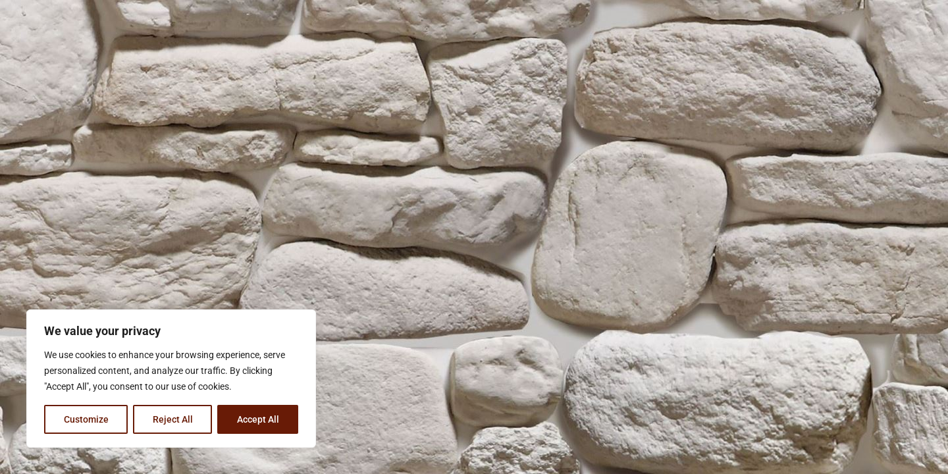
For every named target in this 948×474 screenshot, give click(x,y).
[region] (171, 378)
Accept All (258, 419)
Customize (86, 419)
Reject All (173, 419)
